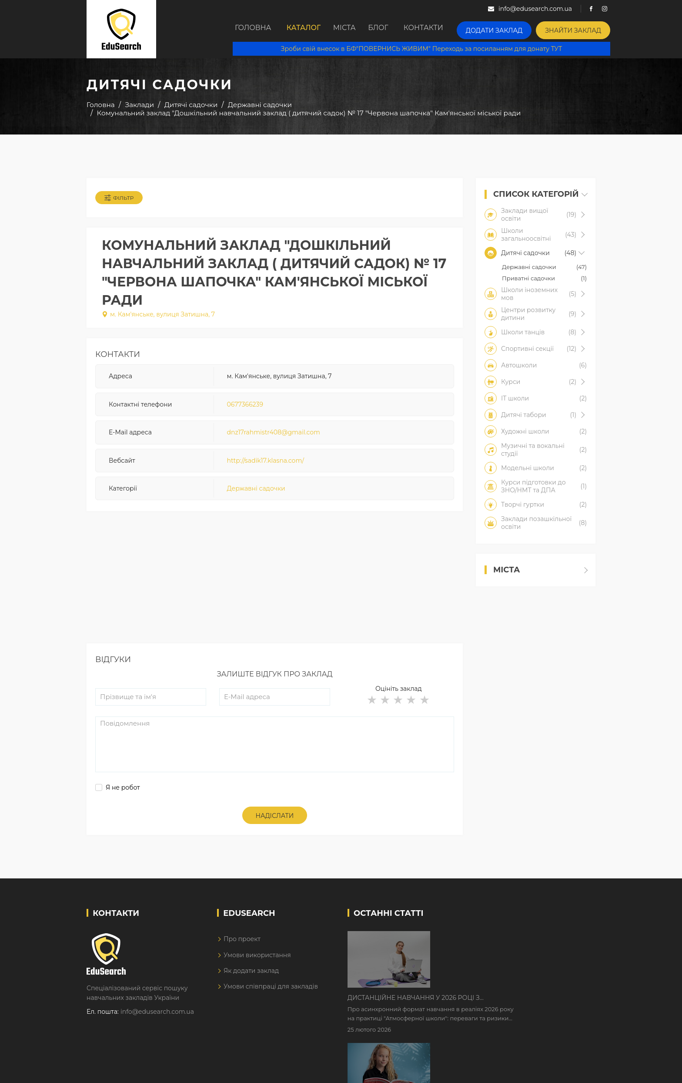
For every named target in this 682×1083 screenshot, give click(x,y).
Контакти (451, 29)
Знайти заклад (587, 28)
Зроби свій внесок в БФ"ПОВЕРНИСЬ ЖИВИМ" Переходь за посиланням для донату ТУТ (428, 48)
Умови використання (257, 963)
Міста (358, 29)
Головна (254, 29)
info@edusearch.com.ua (157, 1020)
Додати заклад (517, 28)
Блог (401, 29)
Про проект (242, 947)
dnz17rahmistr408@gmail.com (273, 438)
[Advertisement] (275, 591)
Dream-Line (577, 1070)
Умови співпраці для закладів (271, 995)
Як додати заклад (251, 979)
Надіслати (275, 823)
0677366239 (245, 410)
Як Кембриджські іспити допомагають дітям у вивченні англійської (507, 1001)
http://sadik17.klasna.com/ (265, 466)
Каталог (309, 29)
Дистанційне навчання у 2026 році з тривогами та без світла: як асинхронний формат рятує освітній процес (498, 946)
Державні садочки (256, 494)
